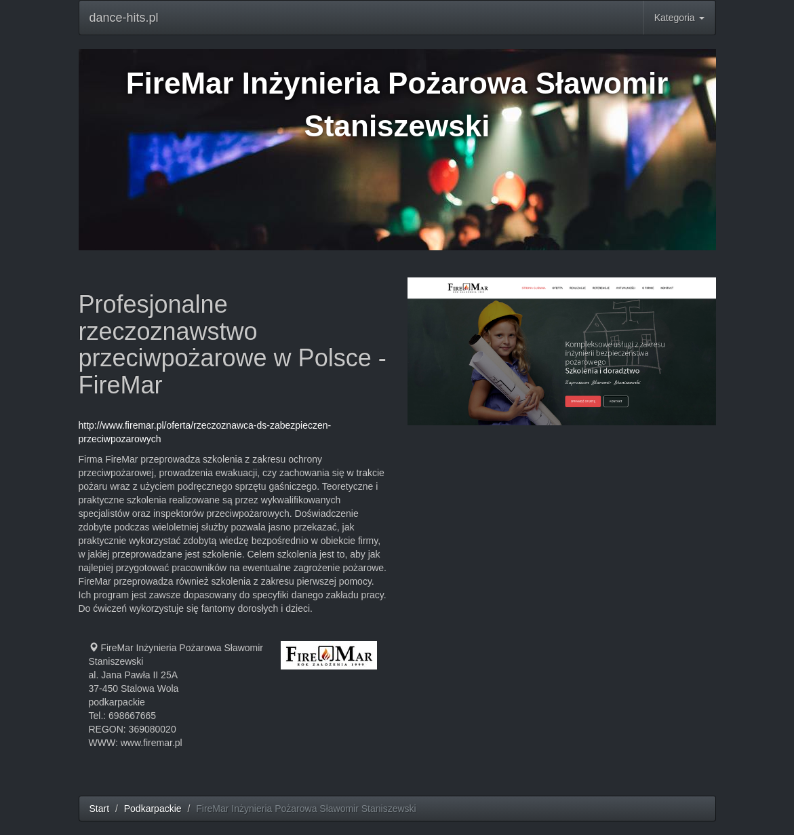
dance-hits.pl (124, 17)
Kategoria (679, 17)
